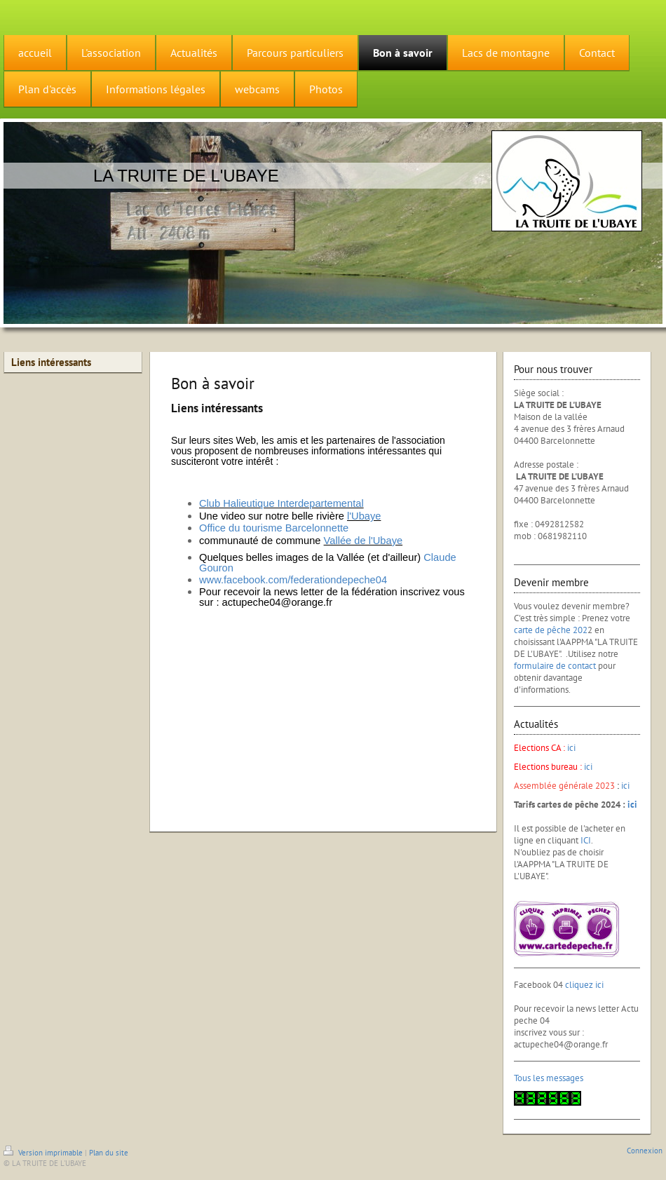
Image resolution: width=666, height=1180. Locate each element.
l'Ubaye (364, 516)
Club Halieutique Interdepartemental (281, 503)
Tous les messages (548, 1078)
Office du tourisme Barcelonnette (273, 528)
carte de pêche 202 (550, 630)
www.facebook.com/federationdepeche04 (293, 579)
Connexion (644, 1150)
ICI (585, 840)
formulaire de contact (555, 666)
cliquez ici (584, 985)
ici (571, 748)
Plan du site (108, 1153)
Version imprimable (44, 1153)
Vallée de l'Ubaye (363, 540)
